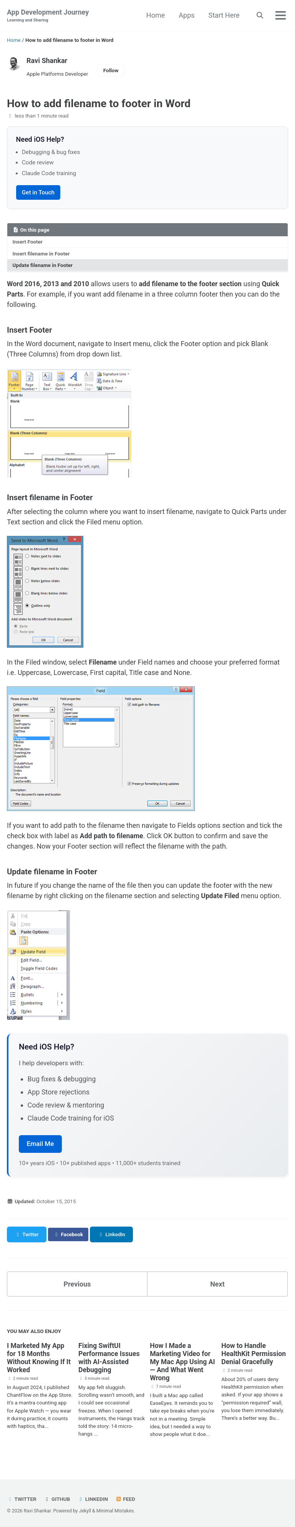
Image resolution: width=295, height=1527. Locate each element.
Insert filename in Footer (41, 253)
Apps (186, 15)
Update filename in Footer (43, 265)
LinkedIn (93, 1497)
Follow (111, 70)
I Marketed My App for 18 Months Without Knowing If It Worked (39, 1356)
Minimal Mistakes (115, 1509)
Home (155, 15)
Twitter (21, 1497)
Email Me (40, 1142)
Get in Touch (38, 192)
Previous (77, 1282)
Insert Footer (28, 242)
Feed (126, 1497)
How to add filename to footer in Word (99, 103)
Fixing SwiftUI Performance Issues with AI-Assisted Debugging (109, 1356)
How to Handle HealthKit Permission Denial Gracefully (254, 1352)
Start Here (223, 15)
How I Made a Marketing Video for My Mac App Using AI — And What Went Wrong (183, 1360)
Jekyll (85, 1509)
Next (217, 1282)
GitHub (57, 1497)
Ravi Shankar (47, 60)
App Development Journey (48, 16)
